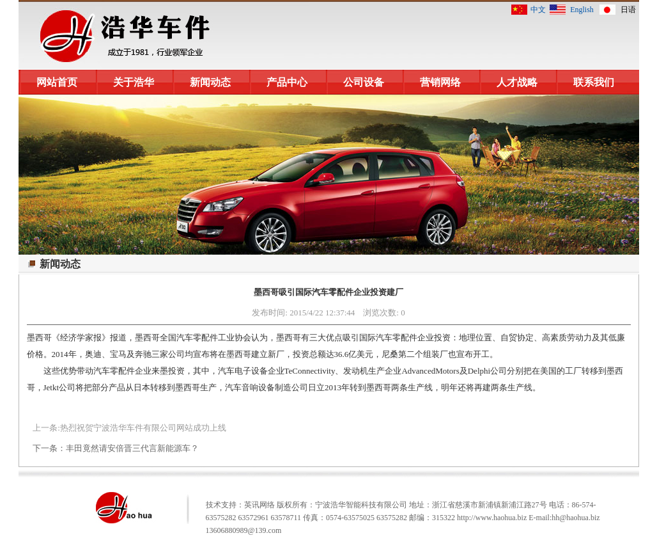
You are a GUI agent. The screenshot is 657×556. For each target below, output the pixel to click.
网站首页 (56, 82)
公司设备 (363, 82)
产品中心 (287, 82)
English (582, 9)
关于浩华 (133, 82)
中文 (538, 9)
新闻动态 (210, 82)
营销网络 (440, 82)
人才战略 (517, 82)
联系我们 (593, 82)
